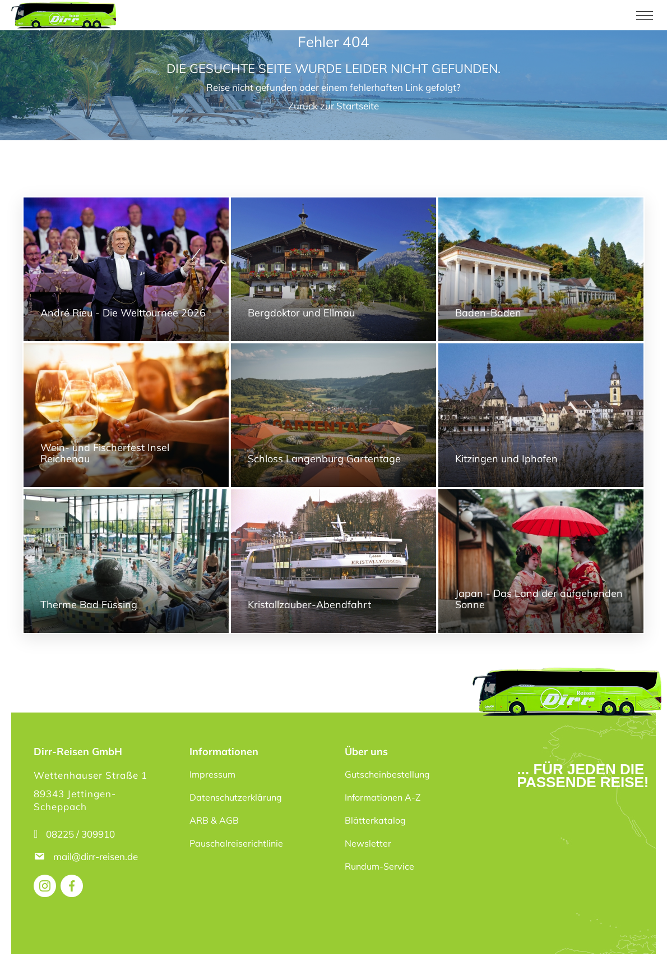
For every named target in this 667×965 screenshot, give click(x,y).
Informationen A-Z (383, 797)
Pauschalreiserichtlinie (236, 843)
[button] (24, 940)
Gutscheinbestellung (387, 774)
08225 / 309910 (80, 834)
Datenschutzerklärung (235, 797)
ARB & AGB (214, 820)
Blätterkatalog (375, 820)
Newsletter (368, 843)
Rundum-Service (379, 866)
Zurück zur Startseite (333, 106)
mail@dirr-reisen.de (96, 856)
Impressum (212, 774)
